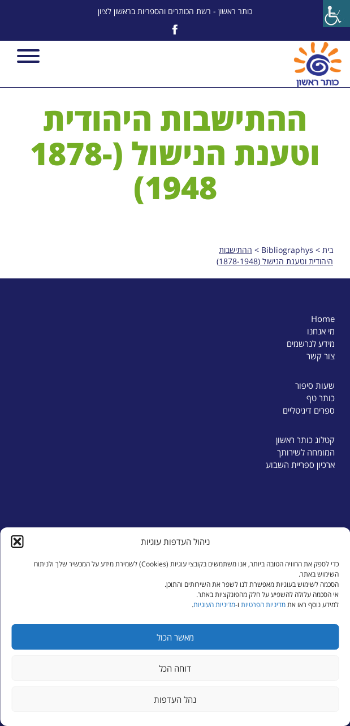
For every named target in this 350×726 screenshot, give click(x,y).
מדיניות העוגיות (214, 604)
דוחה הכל (175, 668)
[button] (17, 541)
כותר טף (320, 398)
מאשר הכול (175, 637)
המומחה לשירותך (306, 452)
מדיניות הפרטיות (263, 604)
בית (327, 249)
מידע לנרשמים (311, 343)
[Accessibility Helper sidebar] (336, 13)
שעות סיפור (315, 385)
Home (323, 318)
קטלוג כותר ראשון (305, 439)
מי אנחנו (321, 331)
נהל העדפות (175, 699)
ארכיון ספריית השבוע (300, 464)
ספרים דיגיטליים (309, 410)
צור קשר (320, 356)
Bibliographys (287, 249)
